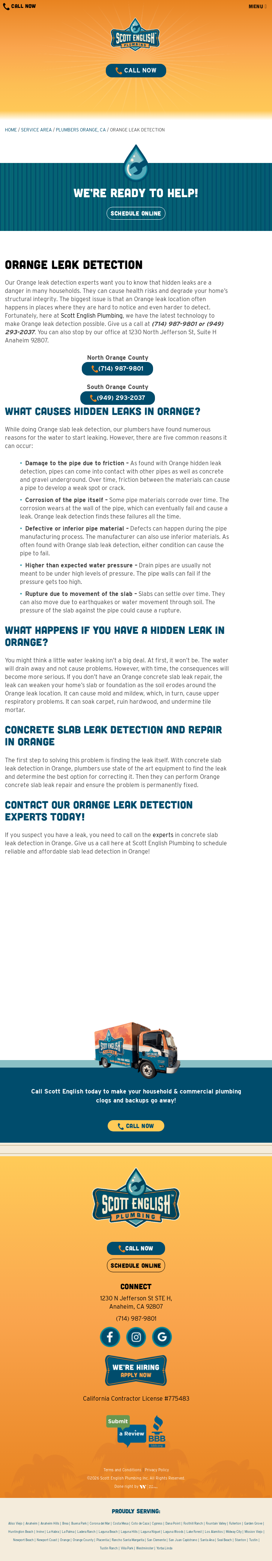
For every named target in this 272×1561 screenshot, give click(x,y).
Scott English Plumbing (92, 315)
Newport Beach (23, 1540)
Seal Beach (224, 1540)
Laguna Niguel (150, 1532)
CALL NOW (19, 7)
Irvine (40, 1532)
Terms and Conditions (122, 1469)
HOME (11, 130)
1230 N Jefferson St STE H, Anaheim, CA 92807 (136, 1302)
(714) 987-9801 (136, 1318)
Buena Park (79, 1523)
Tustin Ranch (109, 1548)
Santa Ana (207, 1540)
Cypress (157, 1523)
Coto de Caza (140, 1523)
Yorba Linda (164, 1548)
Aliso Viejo (15, 1523)
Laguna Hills (129, 1532)
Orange (65, 1540)
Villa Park (127, 1548)
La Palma (68, 1532)
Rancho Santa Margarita (128, 1540)
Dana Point (172, 1523)
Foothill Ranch (193, 1523)
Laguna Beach (108, 1532)
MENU (258, 6)
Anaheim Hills (50, 1523)
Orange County (83, 1540)
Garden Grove (253, 1523)
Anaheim (32, 1523)
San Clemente (156, 1540)
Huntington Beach (20, 1532)
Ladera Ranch (86, 1532)
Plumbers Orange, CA (81, 130)
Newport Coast (47, 1540)
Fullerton (235, 1523)
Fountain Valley (216, 1523)
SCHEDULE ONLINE (136, 213)
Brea (65, 1523)
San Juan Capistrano (183, 1540)
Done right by (136, 1486)
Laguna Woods (173, 1532)
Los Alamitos (214, 1532)
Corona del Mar (100, 1523)
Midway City (234, 1532)
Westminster (144, 1548)
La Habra (53, 1532)
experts (163, 835)
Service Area (36, 130)
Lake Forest (194, 1532)
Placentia (102, 1540)
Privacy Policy (157, 1469)
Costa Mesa (120, 1523)
